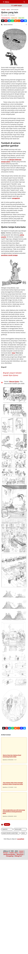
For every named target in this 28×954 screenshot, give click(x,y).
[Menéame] (18, 21)
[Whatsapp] (12, 21)
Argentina (4, 829)
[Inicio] (4, 6)
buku (13, 353)
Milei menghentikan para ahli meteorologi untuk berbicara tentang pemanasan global (14, 811)
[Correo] (2, 21)
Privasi (5, 853)
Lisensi (21, 851)
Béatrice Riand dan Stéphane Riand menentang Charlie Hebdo (12, 755)
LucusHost (20, 839)
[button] (24, 2)
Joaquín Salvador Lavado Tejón (10, 833)
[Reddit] (15, 21)
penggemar (16, 198)
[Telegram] (9, 21)
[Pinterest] (5, 21)
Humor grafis (18, 829)
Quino (23, 833)
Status (21, 853)
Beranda (3, 9)
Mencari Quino (14, 381)
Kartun (8, 9)
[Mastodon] (22, 21)
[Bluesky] (25, 21)
